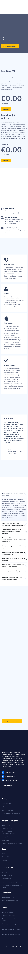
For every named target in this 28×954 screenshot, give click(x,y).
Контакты (4, 860)
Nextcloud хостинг (7, 875)
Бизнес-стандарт (10, 365)
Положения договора (8, 912)
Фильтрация (8, 323)
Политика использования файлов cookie (11, 930)
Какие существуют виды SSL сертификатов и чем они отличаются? (14, 524)
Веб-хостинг (5, 807)
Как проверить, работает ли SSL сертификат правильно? (14, 547)
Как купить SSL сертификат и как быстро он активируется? (14, 578)
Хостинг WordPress (7, 810)
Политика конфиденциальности (11, 934)
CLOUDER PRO (6, 825)
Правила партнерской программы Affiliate (12, 919)
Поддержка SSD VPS (8, 897)
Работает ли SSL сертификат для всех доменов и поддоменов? (14, 565)
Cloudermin (5, 837)
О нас (3, 853)
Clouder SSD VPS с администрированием (8, 832)
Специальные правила (8, 915)
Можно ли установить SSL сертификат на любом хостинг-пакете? (14, 572)
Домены (4, 872)
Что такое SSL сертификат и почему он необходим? (14, 494)
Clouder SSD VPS (7, 828)
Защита (6, 293)
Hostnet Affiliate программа (10, 857)
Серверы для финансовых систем (12, 843)
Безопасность (9, 264)
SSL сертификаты (7, 878)
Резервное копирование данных (11, 882)
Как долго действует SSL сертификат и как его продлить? (14, 553)
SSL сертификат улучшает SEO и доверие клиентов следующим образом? (14, 531)
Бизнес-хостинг (6, 803)
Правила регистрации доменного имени (11, 925)
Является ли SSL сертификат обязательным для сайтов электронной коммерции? (14, 539)
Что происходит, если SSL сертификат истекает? (14, 559)
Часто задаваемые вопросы (10, 900)
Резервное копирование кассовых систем (12, 886)
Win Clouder (5, 840)
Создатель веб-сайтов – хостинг (11, 813)
